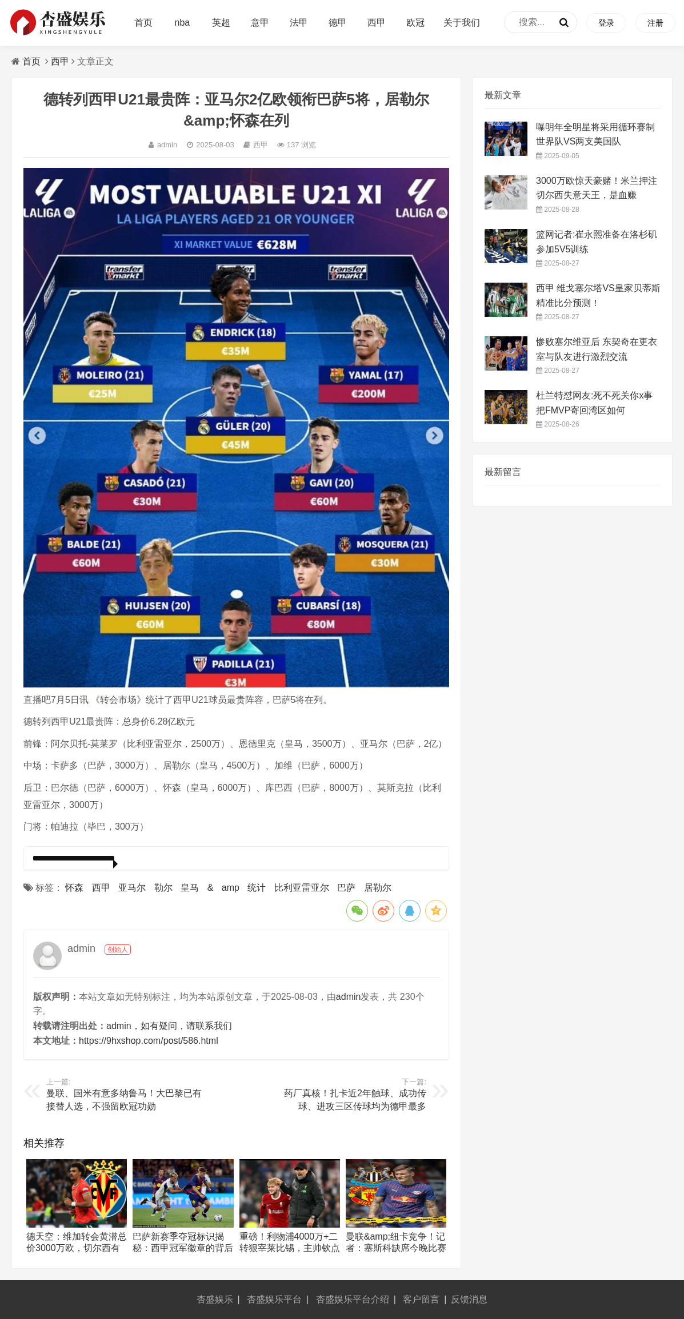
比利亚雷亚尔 (301, 887)
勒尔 (163, 887)
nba (182, 22)
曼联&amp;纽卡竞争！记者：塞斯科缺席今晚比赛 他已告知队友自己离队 (396, 1248)
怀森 (74, 887)
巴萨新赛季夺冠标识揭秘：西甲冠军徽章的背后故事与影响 (183, 1248)
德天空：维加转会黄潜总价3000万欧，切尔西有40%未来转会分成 (76, 1248)
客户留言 (421, 1299)
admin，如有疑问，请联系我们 (169, 1026)
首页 (143, 22)
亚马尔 (132, 887)
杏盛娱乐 (215, 1299)
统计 (256, 887)
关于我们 (461, 22)
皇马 (190, 887)
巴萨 (346, 887)
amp (230, 887)
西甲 (376, 22)
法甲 (299, 22)
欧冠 (415, 22)
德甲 (338, 22)
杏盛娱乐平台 (274, 1299)
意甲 (260, 22)
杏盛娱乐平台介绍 (352, 1299)
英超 (221, 22)
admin (162, 144)
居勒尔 (377, 887)
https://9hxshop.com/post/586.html (148, 1040)
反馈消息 (469, 1299)
